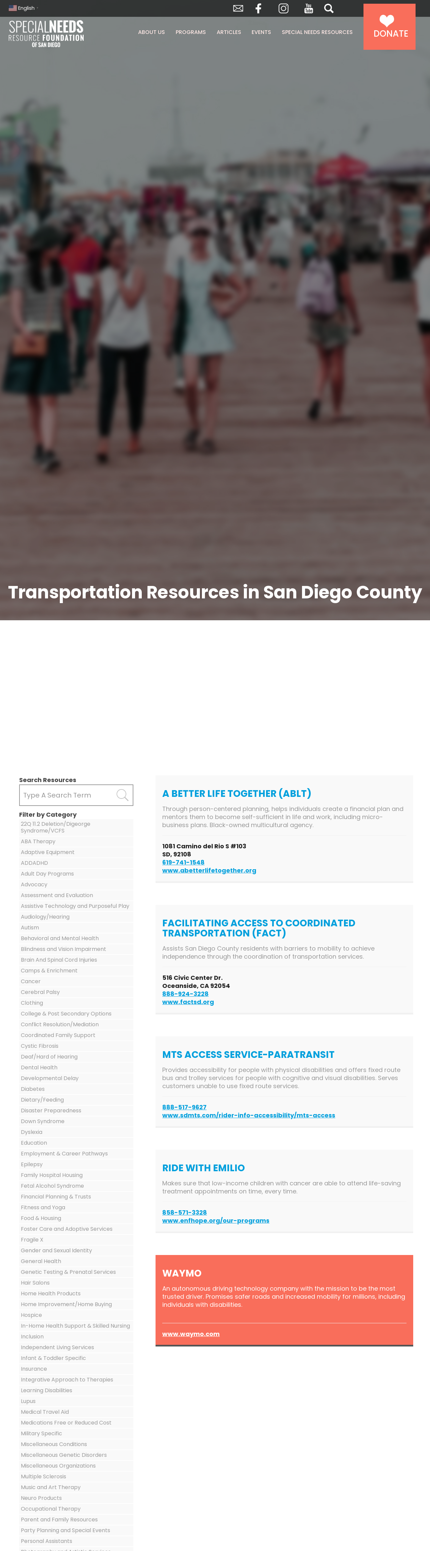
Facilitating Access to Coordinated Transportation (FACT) (258, 928)
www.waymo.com (191, 1334)
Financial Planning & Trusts (56, 1197)
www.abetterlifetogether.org (209, 870)
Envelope (238, 8)
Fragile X (32, 1240)
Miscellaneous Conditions (54, 1444)
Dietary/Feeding (42, 1100)
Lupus (28, 1401)
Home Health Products (51, 1293)
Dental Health (39, 1067)
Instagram (283, 8)
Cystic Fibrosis (39, 1046)
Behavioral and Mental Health (60, 938)
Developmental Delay (50, 1078)
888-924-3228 (185, 994)
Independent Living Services (57, 1347)
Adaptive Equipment (48, 852)
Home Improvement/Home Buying (66, 1304)
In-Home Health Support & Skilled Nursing (75, 1326)
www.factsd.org (188, 1002)
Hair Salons (35, 1283)
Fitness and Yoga (43, 1207)
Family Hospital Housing (52, 1175)
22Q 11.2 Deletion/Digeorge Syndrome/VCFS (55, 827)
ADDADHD (34, 863)
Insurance (34, 1369)
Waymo (182, 1273)
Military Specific (41, 1433)
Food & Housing (41, 1218)
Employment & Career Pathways (64, 1153)
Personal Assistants (46, 1541)
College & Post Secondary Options (66, 1014)
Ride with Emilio (203, 1168)
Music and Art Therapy (51, 1487)
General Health (41, 1261)
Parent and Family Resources (59, 1519)
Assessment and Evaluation (57, 895)
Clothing (32, 1003)
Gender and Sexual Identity (56, 1250)
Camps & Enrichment (49, 970)
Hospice (31, 1315)
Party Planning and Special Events (65, 1530)
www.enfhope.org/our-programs (215, 1220)
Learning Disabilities (46, 1390)
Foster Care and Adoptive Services (67, 1229)
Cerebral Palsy (40, 992)
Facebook (258, 8)
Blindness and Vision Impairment (63, 949)
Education (34, 1143)
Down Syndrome (42, 1121)
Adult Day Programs (47, 874)
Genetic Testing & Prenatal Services (68, 1272)
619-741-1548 (183, 862)
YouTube (309, 8)
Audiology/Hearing (45, 917)
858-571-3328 (184, 1212)
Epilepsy (32, 1164)
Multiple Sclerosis (43, 1476)
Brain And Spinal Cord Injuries (59, 960)
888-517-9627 (184, 1107)
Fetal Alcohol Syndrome (52, 1186)
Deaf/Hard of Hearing (49, 1057)
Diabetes (33, 1089)
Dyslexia (31, 1132)
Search (329, 8)
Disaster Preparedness (51, 1110)
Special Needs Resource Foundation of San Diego (63, 33)
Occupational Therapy (51, 1509)
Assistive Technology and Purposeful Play (75, 906)
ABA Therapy (38, 841)
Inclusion (32, 1336)
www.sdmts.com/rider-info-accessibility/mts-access (248, 1115)
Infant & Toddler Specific (53, 1358)
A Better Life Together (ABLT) (236, 793)
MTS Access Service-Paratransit (248, 1054)
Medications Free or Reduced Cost (66, 1423)
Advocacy (34, 884)
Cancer (31, 981)
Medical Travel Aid (45, 1412)
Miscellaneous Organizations (58, 1466)
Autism (30, 927)
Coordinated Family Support (58, 1035)
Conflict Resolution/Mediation (60, 1024)
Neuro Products (41, 1498)
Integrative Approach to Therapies (67, 1379)
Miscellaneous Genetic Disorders (64, 1455)
